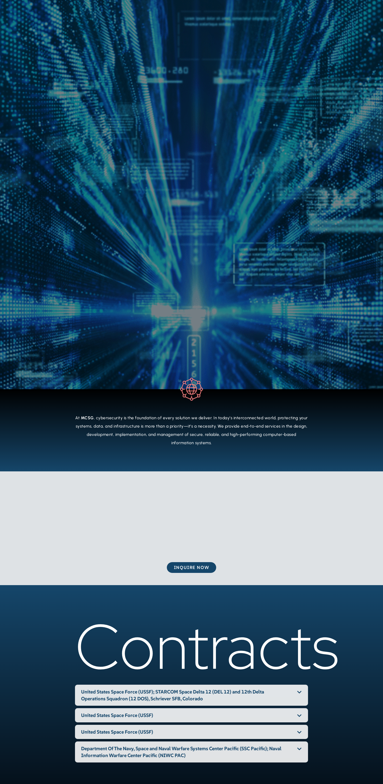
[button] (191, 695)
